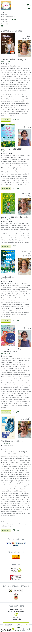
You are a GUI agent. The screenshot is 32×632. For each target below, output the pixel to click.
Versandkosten (20, 611)
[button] (18, 630)
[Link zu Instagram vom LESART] (2, 26)
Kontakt (13, 19)
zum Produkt (6, 120)
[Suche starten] (27, 625)
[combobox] (14, 625)
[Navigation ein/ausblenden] (23, 629)
